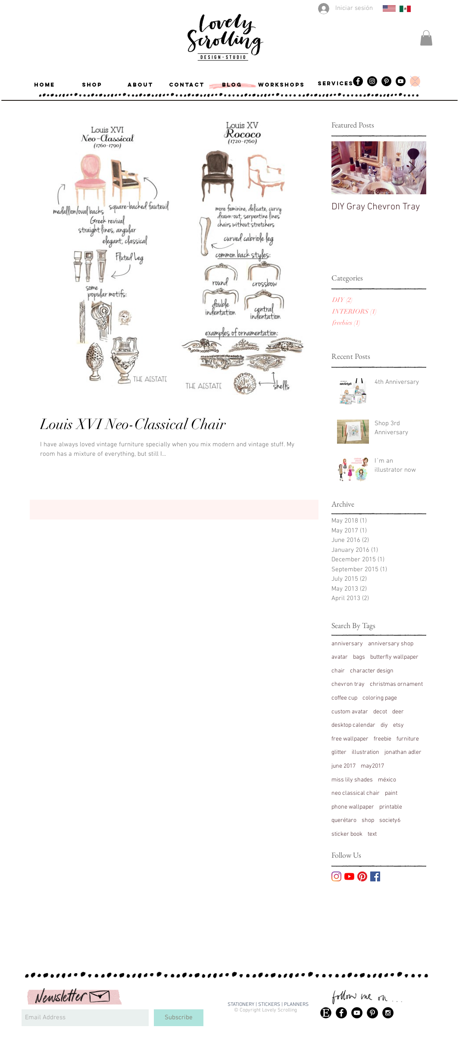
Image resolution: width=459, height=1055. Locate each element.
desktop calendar (353, 725)
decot (380, 712)
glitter (339, 752)
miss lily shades (352, 780)
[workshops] (281, 84)
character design (371, 671)
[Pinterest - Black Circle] (372, 1012)
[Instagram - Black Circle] (372, 81)
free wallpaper (349, 739)
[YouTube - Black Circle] (356, 1012)
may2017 (372, 766)
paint (391, 793)
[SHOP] (92, 84)
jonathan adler (403, 752)
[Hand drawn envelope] (100, 995)
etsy (398, 725)
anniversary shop (390, 643)
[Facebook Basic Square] (375, 876)
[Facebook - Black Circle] (341, 1012)
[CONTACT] (186, 84)
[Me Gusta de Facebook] (423, 1012)
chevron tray (348, 684)
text (372, 834)
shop (368, 820)
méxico (387, 780)
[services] (335, 83)
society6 (389, 820)
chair (338, 671)
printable (390, 807)
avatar (339, 657)
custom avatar (349, 712)
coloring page (379, 698)
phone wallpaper (352, 807)
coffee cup (344, 698)
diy (384, 725)
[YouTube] (401, 81)
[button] (426, 38)
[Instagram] (336, 876)
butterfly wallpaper (394, 657)
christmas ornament (396, 684)
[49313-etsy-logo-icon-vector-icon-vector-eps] (325, 1012)
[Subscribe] (178, 1017)
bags (359, 657)
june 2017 (343, 766)
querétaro (343, 820)
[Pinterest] (386, 81)
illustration (365, 752)
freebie (382, 739)
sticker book (346, 834)
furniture (408, 739)
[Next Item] (412, 167)
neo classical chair (355, 793)
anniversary (347, 643)
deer (398, 712)
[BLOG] (232, 84)
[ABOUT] (140, 84)
